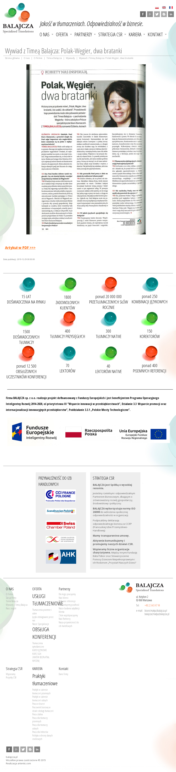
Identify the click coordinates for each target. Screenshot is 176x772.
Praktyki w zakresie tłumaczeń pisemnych (41, 691)
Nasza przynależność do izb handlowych (69, 624)
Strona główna (12, 58)
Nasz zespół (11, 608)
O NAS (44, 34)
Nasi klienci (63, 597)
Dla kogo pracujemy (67, 594)
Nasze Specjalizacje (40, 624)
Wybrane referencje (67, 601)
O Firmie (38, 58)
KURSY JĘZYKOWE (39, 650)
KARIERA (135, 34)
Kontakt (155, 34)
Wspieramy (10, 674)
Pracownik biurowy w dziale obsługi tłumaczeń (43, 709)
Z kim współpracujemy (68, 615)
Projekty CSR (11, 677)
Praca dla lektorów (40, 732)
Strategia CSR (110, 34)
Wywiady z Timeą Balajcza (16, 604)
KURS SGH (36, 653)
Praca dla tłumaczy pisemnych (40, 719)
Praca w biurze (38, 703)
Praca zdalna (37, 714)
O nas (27, 58)
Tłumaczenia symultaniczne (38, 644)
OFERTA (62, 34)
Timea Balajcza (54, 58)
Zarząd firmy (11, 597)
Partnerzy (83, 34)
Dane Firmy (63, 674)
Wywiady (70, 58)
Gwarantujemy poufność (69, 604)
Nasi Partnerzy (64, 618)
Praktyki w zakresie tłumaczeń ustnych (40, 698)
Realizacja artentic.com (18, 763)
